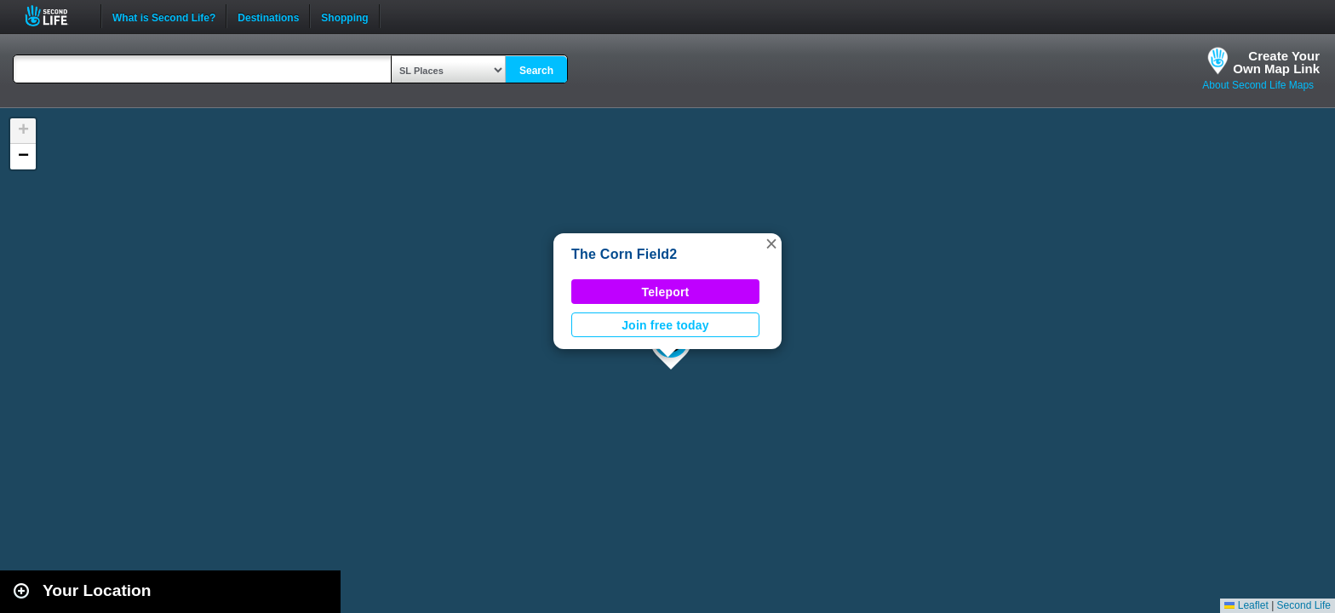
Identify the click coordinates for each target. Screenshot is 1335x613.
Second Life (56, 15)
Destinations (268, 16)
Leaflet (1246, 605)
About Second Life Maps (1258, 85)
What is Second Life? (163, 16)
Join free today (665, 325)
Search (536, 71)
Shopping (344, 16)
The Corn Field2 (624, 254)
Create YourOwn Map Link (1276, 62)
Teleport (666, 292)
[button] (771, 243)
